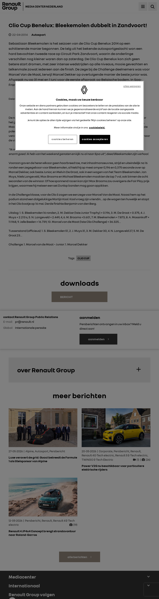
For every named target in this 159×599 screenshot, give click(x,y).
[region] (79, 116)
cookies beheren (62, 139)
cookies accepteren (95, 139)
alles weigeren (132, 86)
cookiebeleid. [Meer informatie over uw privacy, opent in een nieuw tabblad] (97, 127)
